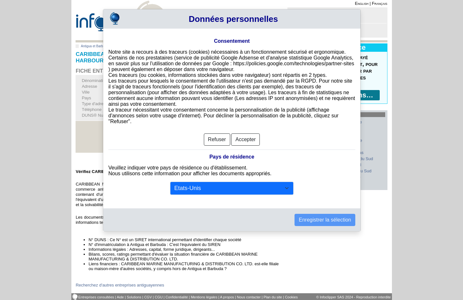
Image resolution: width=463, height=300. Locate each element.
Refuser (217, 139)
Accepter (245, 139)
